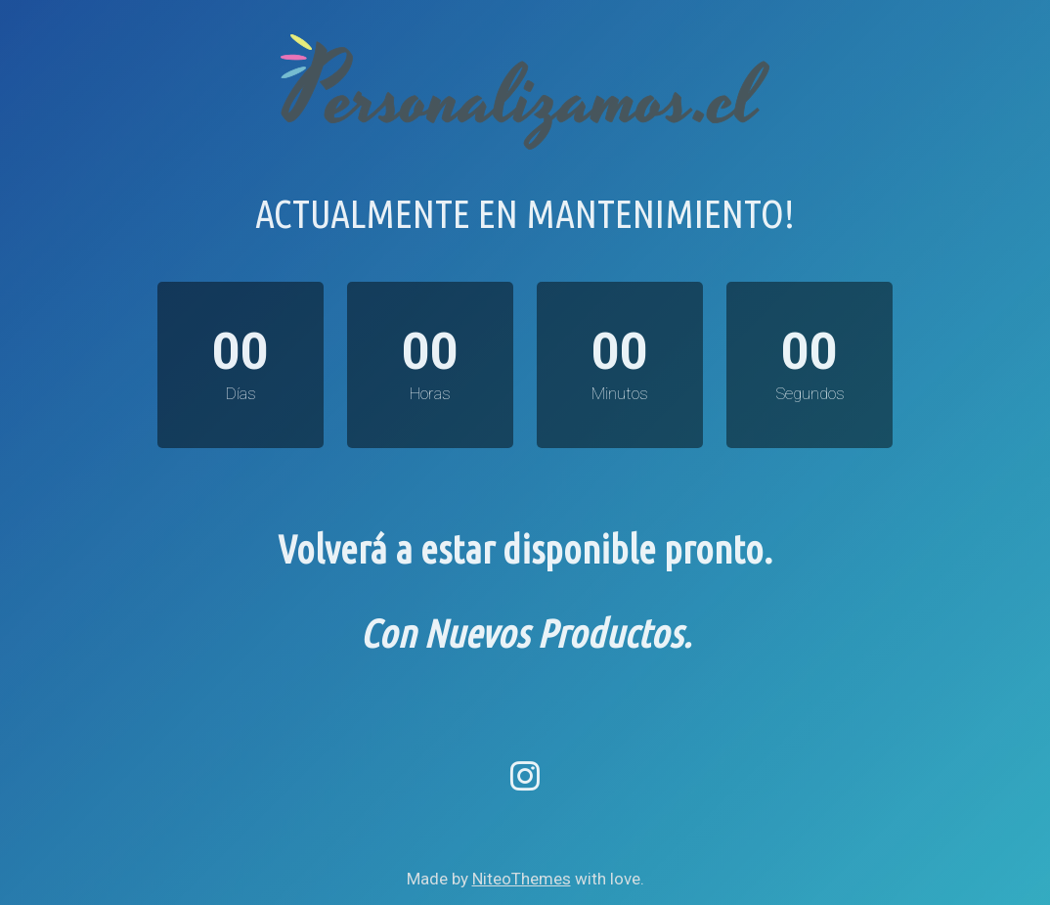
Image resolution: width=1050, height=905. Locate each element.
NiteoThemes (521, 878)
